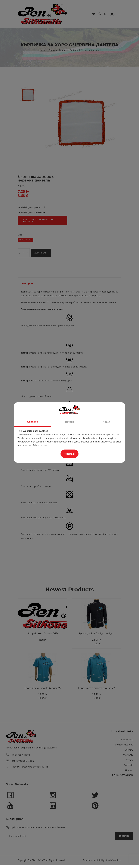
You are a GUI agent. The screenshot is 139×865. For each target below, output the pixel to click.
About (107, 422)
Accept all (69, 453)
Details (69, 422)
